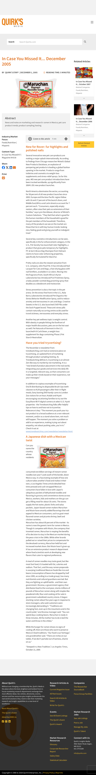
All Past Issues (56, 693)
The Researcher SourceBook (80, 688)
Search (11, 41)
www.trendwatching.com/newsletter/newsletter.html (49, 431)
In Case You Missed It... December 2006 (84, 120)
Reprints (59, 772)
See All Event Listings (58, 715)
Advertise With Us (9, 717)
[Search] (50, 41)
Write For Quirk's (57, 705)
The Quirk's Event (9, 712)
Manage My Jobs (81, 727)
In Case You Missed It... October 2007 (84, 82)
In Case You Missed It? (11, 154)
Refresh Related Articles (84, 144)
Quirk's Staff (12, 72)
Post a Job (78, 722)
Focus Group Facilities (83, 694)
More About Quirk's (10, 708)
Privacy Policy (48, 772)
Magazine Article (9, 157)
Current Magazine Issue (60, 689)
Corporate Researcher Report (59, 750)
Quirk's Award (56, 724)
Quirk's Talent (80, 731)
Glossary (53, 744)
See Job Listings (81, 718)
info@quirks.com (80, 753)
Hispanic (6, 145)
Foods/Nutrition (9, 142)
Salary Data (54, 755)
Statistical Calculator (58, 760)
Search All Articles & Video (58, 699)
